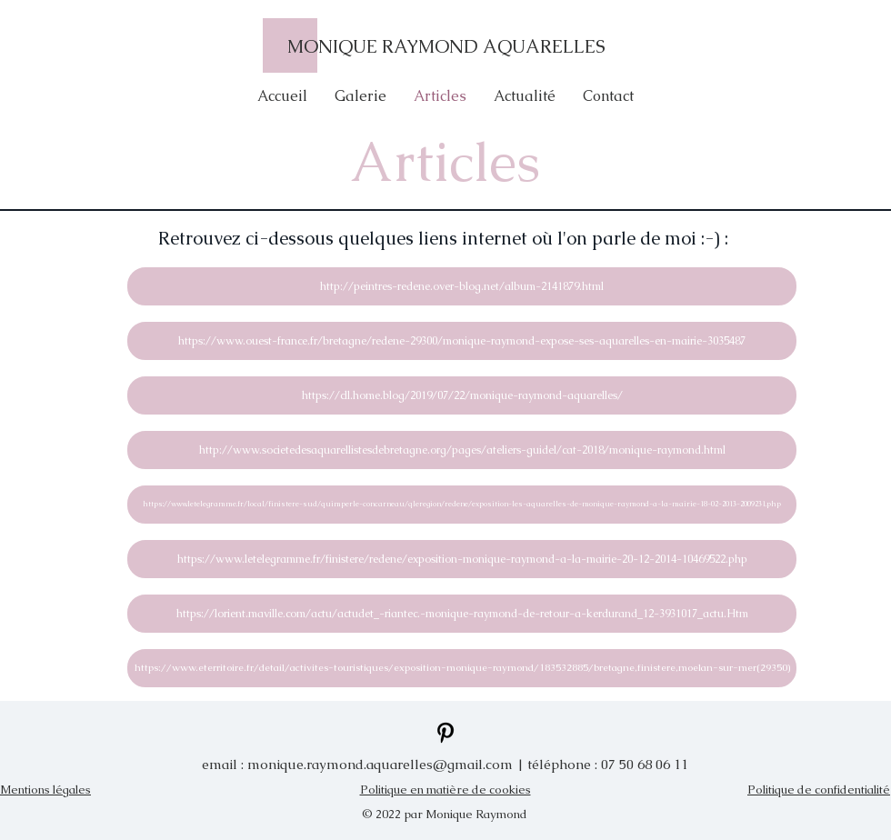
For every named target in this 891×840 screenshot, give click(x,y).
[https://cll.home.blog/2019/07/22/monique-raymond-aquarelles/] (461, 395)
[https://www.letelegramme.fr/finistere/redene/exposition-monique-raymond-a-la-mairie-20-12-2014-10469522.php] (461, 559)
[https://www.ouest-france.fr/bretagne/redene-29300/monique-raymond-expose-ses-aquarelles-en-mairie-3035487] (461, 341)
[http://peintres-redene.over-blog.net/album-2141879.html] (461, 286)
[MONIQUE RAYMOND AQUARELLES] (445, 46)
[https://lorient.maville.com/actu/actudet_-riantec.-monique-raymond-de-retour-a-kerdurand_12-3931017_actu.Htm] (461, 614)
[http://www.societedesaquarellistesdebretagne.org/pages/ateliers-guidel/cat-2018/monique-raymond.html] (461, 450)
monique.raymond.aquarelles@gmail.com (380, 764)
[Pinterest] (445, 732)
